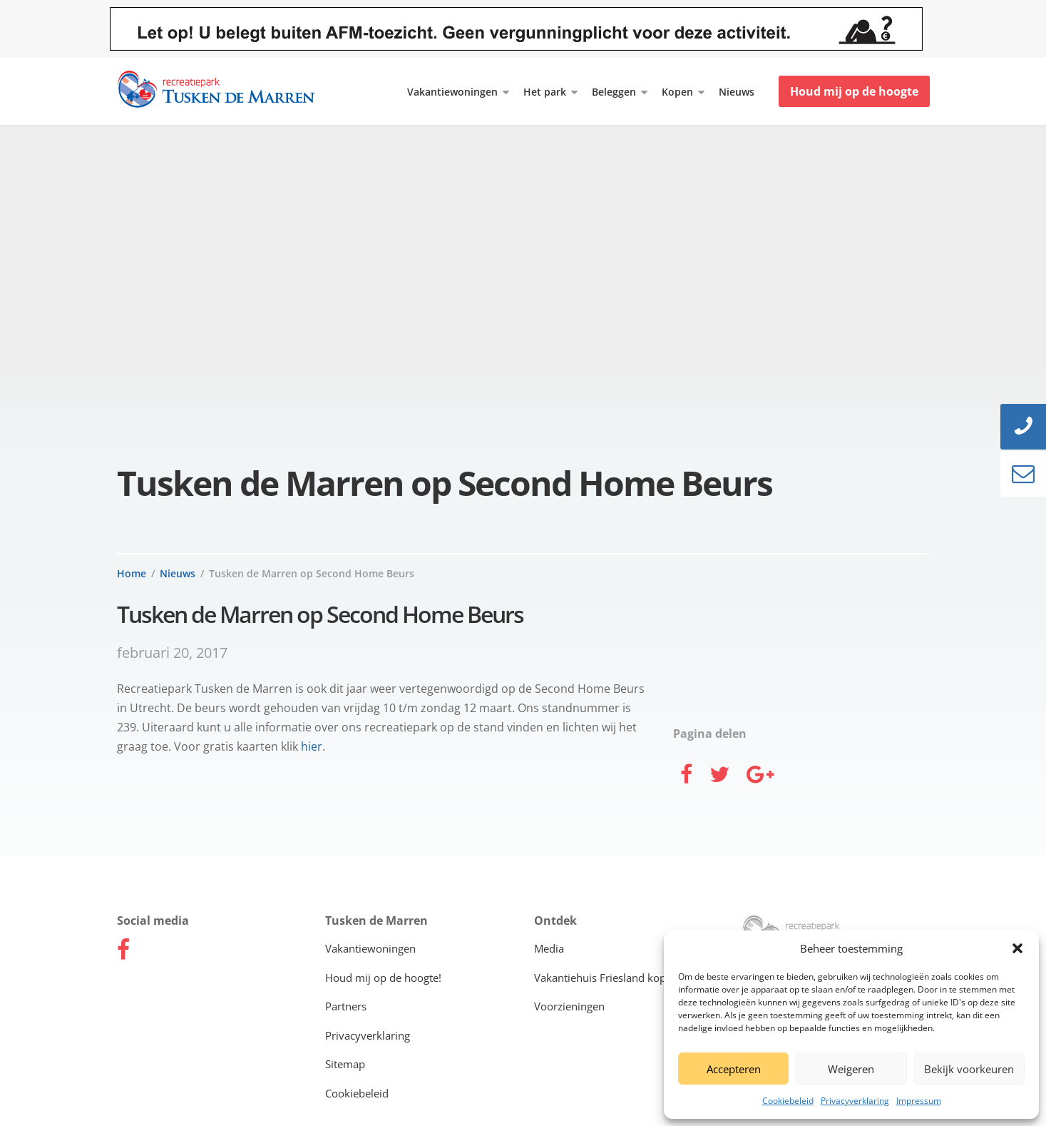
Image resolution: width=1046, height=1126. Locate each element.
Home (131, 573)
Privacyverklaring (855, 1101)
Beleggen (614, 91)
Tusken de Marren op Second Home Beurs (311, 573)
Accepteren (734, 1069)
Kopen (677, 91)
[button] (1017, 948)
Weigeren (851, 1069)
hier (311, 746)
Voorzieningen (569, 1006)
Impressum (918, 1101)
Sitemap (345, 1064)
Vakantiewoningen (452, 91)
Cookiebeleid (788, 1101)
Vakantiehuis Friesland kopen (606, 977)
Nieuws (736, 91)
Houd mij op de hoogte (854, 91)
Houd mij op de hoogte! (383, 977)
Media (549, 948)
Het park (544, 91)
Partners (345, 1006)
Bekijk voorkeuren (969, 1069)
